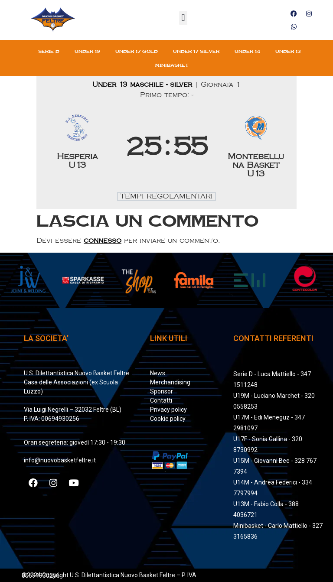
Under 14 (247, 51)
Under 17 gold (136, 51)
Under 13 (288, 51)
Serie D (48, 51)
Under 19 (87, 51)
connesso (102, 241)
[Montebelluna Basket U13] (256, 148)
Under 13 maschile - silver (143, 85)
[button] (183, 18)
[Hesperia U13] (77, 148)
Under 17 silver (196, 51)
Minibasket (172, 65)
